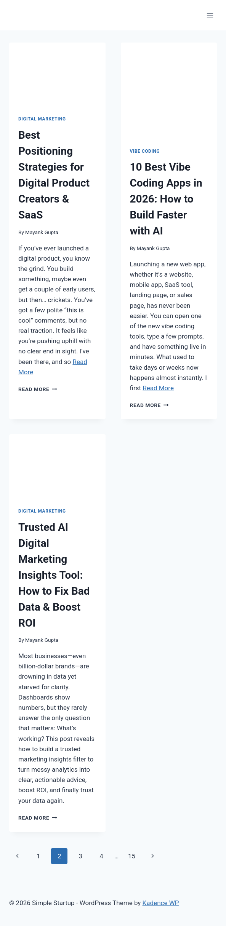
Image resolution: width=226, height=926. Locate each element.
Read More (37, 389)
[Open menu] (210, 15)
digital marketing (42, 119)
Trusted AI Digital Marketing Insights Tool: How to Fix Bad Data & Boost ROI (54, 575)
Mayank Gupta (41, 232)
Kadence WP (161, 903)
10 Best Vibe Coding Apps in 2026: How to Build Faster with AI (166, 199)
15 (131, 856)
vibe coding (145, 151)
